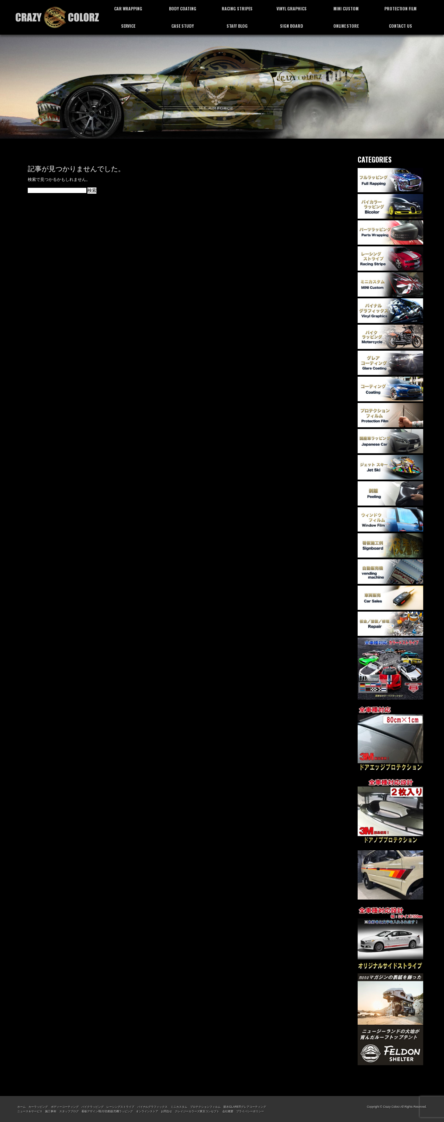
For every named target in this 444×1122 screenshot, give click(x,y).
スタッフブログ (69, 1111)
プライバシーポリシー (250, 1111)
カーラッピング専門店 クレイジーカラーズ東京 (57, 17)
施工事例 (50, 1111)
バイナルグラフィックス (152, 1106)
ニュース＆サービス (29, 1111)
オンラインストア (147, 1111)
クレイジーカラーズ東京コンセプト (197, 1111)
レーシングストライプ (120, 1106)
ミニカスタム (179, 1106)
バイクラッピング (93, 1106)
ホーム (21, 1106)
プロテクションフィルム (205, 1106)
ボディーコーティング (65, 1106)
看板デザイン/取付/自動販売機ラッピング (107, 1111)
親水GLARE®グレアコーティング (244, 1106)
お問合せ (166, 1111)
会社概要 (227, 1111)
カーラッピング (38, 1106)
